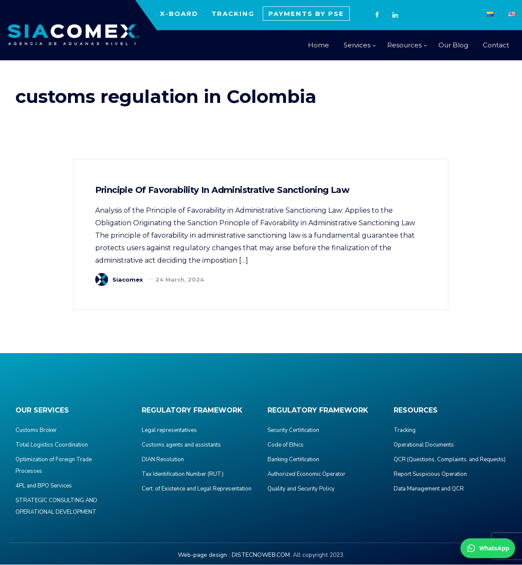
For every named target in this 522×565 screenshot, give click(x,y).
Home (318, 45)
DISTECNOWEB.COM (261, 555)
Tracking (405, 431)
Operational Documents (424, 445)
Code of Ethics (285, 445)
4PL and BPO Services (44, 486)
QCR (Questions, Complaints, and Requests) (450, 460)
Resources (404, 45)
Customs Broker (36, 431)
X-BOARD (179, 13)
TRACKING (233, 13)
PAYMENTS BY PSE (306, 13)
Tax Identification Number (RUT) (183, 474)
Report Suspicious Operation (430, 474)
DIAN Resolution (163, 460)
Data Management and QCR (429, 489)
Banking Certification (293, 460)
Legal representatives (169, 431)
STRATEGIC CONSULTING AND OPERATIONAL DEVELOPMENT (56, 506)
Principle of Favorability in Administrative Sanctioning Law (223, 190)
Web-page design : (204, 555)
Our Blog (453, 45)
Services (357, 45)
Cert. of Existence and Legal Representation (197, 489)
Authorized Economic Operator (306, 474)
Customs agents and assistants (181, 445)
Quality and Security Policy (301, 489)
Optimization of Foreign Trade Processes (54, 465)
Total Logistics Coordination (52, 445)
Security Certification (293, 431)
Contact (496, 45)
